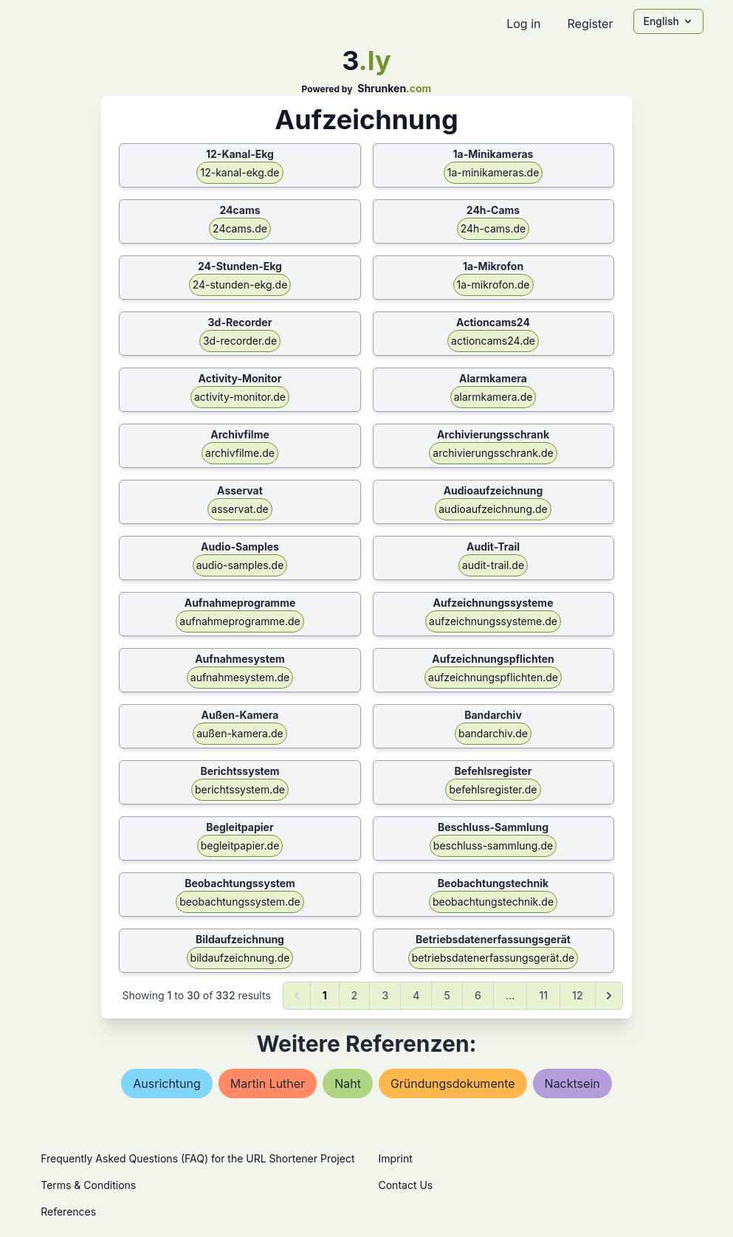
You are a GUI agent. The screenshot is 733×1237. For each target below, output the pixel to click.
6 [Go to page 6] (478, 995)
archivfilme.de (240, 453)
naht (347, 1083)
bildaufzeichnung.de (240, 957)
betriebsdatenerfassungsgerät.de (493, 957)
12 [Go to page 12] (577, 995)
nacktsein (572, 1083)
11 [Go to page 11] (543, 995)
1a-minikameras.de (493, 172)
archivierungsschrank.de (493, 453)
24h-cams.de (493, 228)
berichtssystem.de (240, 789)
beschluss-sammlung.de (493, 845)
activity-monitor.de (240, 396)
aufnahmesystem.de (239, 677)
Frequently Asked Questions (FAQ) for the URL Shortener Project (197, 1158)
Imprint (396, 1158)
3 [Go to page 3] (385, 995)
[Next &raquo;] (609, 996)
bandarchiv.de (493, 733)
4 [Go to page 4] (416, 995)
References (68, 1211)
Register (590, 23)
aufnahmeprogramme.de (239, 621)
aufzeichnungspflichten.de (493, 677)
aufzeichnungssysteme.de (493, 621)
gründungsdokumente (452, 1083)
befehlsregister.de (493, 789)
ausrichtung (167, 1083)
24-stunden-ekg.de (240, 284)
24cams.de (240, 228)
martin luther (267, 1083)
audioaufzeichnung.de (493, 509)
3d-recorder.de (240, 340)
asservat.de (239, 509)
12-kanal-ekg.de (239, 172)
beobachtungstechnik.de (493, 901)
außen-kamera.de (239, 733)
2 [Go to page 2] (354, 995)
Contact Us (406, 1185)
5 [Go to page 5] (447, 995)
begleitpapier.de (240, 845)
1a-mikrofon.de (493, 284)
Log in (523, 23)
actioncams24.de (493, 340)
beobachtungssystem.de (239, 901)
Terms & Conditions (88, 1185)
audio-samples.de (240, 565)
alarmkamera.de (493, 396)
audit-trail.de (493, 565)
